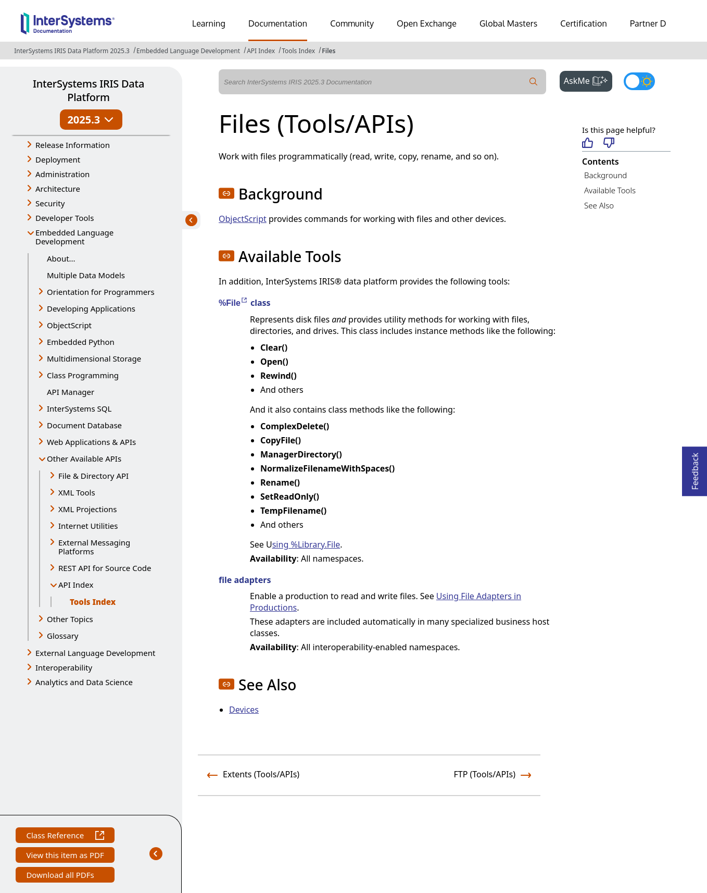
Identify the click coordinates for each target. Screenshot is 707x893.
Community (352, 23)
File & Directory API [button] (93, 475)
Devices (244, 709)
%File (233, 303)
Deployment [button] (57, 159)
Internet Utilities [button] (88, 525)
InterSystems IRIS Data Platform (88, 90)
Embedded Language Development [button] (74, 236)
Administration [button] (62, 174)
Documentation (277, 23)
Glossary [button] (63, 635)
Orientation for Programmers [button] (101, 292)
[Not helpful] (608, 144)
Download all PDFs (61, 876)
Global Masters (508, 23)
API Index (261, 50)
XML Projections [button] (87, 509)
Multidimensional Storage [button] (94, 358)
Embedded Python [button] (81, 342)
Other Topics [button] (70, 619)
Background (605, 175)
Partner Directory (663, 23)
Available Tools (610, 190)
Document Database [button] (84, 425)
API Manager (70, 392)
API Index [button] (75, 584)
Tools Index (298, 50)
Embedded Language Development (188, 50)
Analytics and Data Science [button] (84, 682)
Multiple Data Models (86, 275)
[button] (226, 193)
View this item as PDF (65, 856)
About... (61, 258)
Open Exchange (427, 23)
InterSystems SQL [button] (79, 408)
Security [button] (50, 203)
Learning (208, 23)
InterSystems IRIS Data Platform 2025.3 (72, 50)
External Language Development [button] (95, 653)
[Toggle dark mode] (639, 81)
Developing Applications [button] (91, 308)
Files (328, 50)
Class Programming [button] (83, 375)
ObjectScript (243, 219)
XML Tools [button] (76, 492)
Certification (583, 23)
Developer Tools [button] (64, 218)
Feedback (695, 468)
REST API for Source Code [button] (104, 568)
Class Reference (65, 836)
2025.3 (91, 120)
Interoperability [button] (63, 667)
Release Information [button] (72, 145)
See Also (599, 205)
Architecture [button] (57, 188)
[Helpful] (587, 144)
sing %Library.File (306, 544)
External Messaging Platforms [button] (94, 546)
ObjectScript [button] (69, 325)
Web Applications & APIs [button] (91, 442)
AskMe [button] (588, 80)
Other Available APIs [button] (84, 458)
